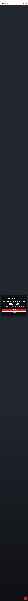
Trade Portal (14, 312)
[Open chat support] (25, 598)
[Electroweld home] (5, 3)
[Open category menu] (26, 3)
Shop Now (14, 309)
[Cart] (24, 3)
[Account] (21, 3)
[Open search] (19, 3)
